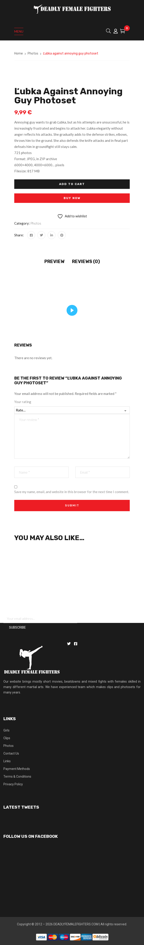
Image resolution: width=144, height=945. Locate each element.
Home (18, 53)
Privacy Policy (13, 784)
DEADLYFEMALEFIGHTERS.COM (75, 924)
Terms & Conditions (17, 776)
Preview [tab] (54, 261)
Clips (6, 738)
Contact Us (11, 753)
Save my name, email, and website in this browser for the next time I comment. (71, 492)
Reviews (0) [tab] (86, 261)
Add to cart (72, 184)
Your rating (22, 402)
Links (7, 761)
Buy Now (72, 198)
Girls (6, 730)
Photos (33, 53)
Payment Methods (16, 769)
